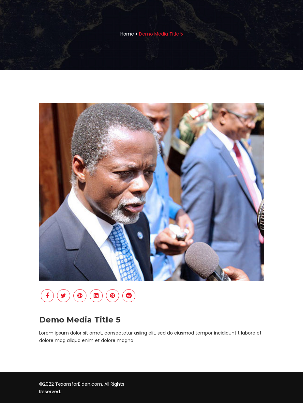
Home (127, 34)
